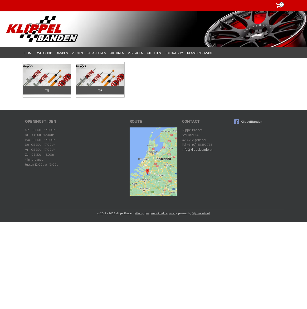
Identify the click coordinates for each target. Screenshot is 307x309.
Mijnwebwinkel (201, 213)
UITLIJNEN (117, 52)
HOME (28, 52)
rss (147, 213)
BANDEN (62, 52)
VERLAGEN (135, 52)
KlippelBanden (248, 122)
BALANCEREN (96, 52)
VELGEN (77, 52)
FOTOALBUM (174, 52)
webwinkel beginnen (163, 213)
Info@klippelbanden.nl (197, 149)
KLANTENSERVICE (200, 52)
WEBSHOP (44, 52)
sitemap (139, 213)
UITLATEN (154, 52)
